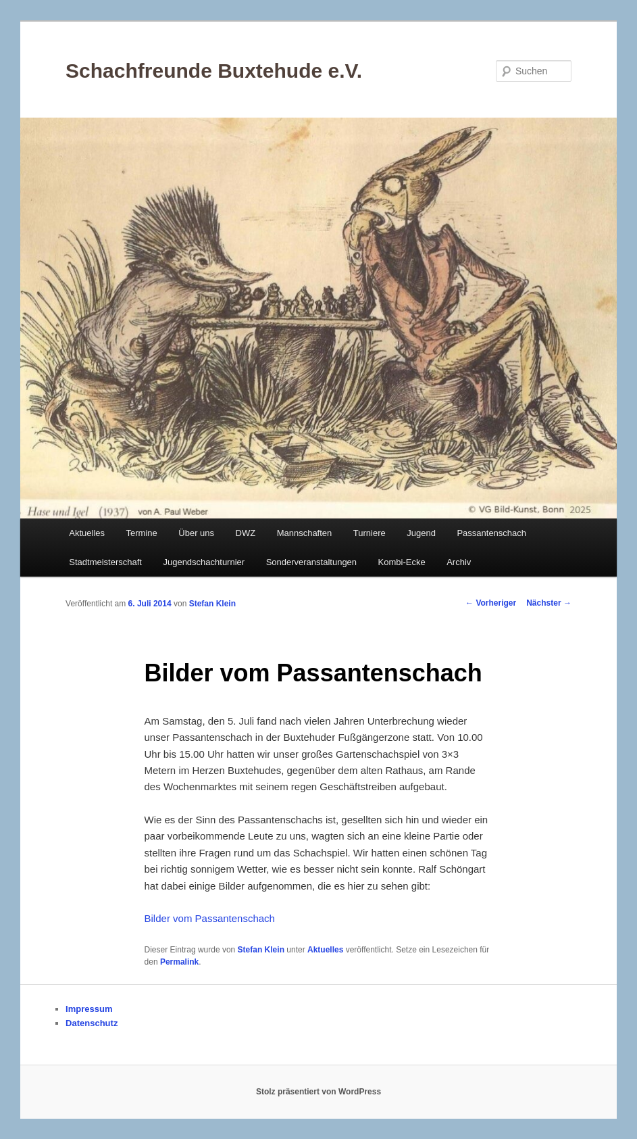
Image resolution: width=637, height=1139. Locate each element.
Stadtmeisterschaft (105, 562)
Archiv (459, 562)
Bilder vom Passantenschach (210, 918)
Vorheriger (490, 603)
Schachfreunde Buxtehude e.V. (214, 70)
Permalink (179, 962)
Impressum (89, 1009)
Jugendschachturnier (204, 562)
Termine (141, 533)
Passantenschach (491, 533)
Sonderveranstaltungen (311, 562)
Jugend (421, 533)
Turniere (369, 533)
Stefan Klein (212, 603)
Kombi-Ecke (402, 562)
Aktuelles (87, 533)
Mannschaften (304, 533)
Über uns (196, 533)
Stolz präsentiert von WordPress (318, 1091)
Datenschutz (92, 1023)
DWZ (246, 533)
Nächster (548, 603)
